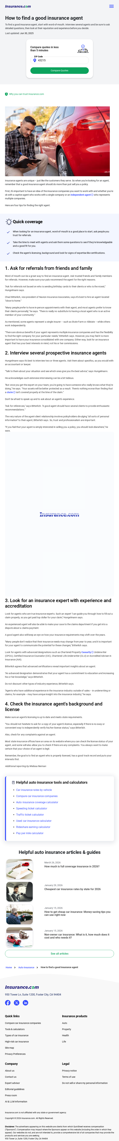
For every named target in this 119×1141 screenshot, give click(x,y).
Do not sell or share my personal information (85, 1083)
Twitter (16, 1002)
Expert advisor (12, 1083)
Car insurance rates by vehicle (34, 790)
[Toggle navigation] (111, 6)
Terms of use (68, 1077)
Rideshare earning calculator (33, 827)
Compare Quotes (59, 70)
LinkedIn (25, 1002)
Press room (11, 1095)
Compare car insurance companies (37, 796)
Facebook (8, 1003)
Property (66, 1029)
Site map (9, 1047)
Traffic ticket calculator (30, 814)
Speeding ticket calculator (31, 808)
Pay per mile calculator (29, 833)
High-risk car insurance (17, 1041)
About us (9, 1070)
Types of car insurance (16, 1035)
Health (65, 1035)
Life (64, 1041)
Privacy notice (69, 1070)
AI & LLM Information (16, 1101)
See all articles (59, 953)
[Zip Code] (59, 60)
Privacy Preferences (15, 1054)
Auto (64, 1023)
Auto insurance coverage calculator (37, 802)
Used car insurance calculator (33, 820)
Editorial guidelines (14, 1089)
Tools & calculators (15, 1029)
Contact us (10, 1077)
